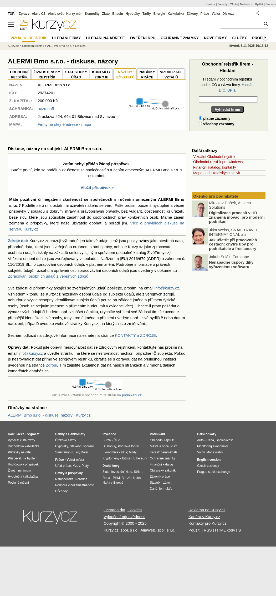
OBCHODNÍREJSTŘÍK (19, 74)
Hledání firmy (66, 38)
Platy (85, 466)
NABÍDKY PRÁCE (147, 74)
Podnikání (157, 434)
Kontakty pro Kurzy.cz (207, 523)
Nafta (137, 478)
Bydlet (259, 4)
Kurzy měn (74, 14)
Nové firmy (215, 38)
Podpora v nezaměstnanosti (74, 485)
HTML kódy (225, 530)
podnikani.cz (132, 395)
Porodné (81, 479)
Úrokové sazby (65, 440)
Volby (201, 452)
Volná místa (75, 460)
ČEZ (117, 440)
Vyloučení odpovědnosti (124, 516)
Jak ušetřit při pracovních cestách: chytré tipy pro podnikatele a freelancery (233, 244)
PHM (116, 478)
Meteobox (246, 4)
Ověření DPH (142, 38)
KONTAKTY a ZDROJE (135, 335)
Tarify (146, 14)
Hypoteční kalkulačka (23, 476)
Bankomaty (76, 434)
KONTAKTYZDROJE (101, 74)
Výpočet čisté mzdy (21, 440)
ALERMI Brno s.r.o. (59, 45)
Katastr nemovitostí (163, 452)
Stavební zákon (161, 482)
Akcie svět (56, 14)
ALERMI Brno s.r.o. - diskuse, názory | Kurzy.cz (49, 415)
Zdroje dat (17, 240)
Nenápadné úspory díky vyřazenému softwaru (231, 264)
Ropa (106, 478)
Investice (109, 434)
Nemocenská (64, 479)
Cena (210, 440)
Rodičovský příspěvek (23, 464)
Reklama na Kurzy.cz (207, 510)
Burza (107, 440)
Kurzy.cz (13, 45)
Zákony (192, 14)
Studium (270, 4)
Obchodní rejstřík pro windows (218, 162)
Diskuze (228, 14)
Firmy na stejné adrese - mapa (64, 124)
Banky (60, 434)
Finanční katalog (161, 464)
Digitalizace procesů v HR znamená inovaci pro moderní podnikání (237, 217)
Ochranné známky (180, 38)
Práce (205, 14)
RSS (208, 530)
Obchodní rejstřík (33, 45)
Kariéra (210, 4)
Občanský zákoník (163, 470)
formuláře (165, 488)
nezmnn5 (46, 108)
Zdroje (51, 365)
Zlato (106, 14)
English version (209, 460)
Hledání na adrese (105, 38)
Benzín (126, 478)
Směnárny (62, 452)
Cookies (134, 510)
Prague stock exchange (213, 472)
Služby (239, 38)
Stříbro (138, 472)
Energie (159, 14)
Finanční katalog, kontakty (214, 167)
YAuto (234, 4)
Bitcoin (117, 14)
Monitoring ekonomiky (212, 446)
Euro (75, 452)
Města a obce (159, 446)
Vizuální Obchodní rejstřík (214, 156)
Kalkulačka (176, 14)
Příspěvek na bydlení (22, 458)
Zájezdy (222, 4)
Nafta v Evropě (113, 482)
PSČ (174, 446)
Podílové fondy (128, 446)
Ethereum (140, 458)
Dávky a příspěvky (69, 473)
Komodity (92, 14)
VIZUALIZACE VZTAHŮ (171, 74)
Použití (194, 530)
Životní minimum (19, 470)
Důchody (61, 491)
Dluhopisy (109, 446)
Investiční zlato (121, 472)
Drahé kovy (111, 466)
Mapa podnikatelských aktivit (216, 173)
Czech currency (208, 466)
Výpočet (33, 434)
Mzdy (76, 466)
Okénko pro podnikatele (215, 196)
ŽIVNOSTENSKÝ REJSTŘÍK (47, 74)
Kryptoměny (111, 458)
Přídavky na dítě (19, 452)
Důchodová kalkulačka (23, 446)
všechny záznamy (216, 124)
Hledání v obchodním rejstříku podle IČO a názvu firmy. (227, 84)
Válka (216, 14)
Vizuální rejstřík (29, 38)
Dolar (84, 452)
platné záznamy (214, 118)
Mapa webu (214, 452)
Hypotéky (133, 14)
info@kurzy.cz (167, 288)
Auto (200, 440)
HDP (124, 452)
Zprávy (24, 14)
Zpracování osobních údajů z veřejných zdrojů (48, 276)
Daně (153, 488)
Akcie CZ (38, 14)
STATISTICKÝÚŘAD (76, 74)
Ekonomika (110, 452)
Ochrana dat (114, 510)
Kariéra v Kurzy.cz (204, 516)
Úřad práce (63, 466)
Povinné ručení (18, 482)
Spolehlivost (224, 440)
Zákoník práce (160, 476)
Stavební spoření (82, 446)
